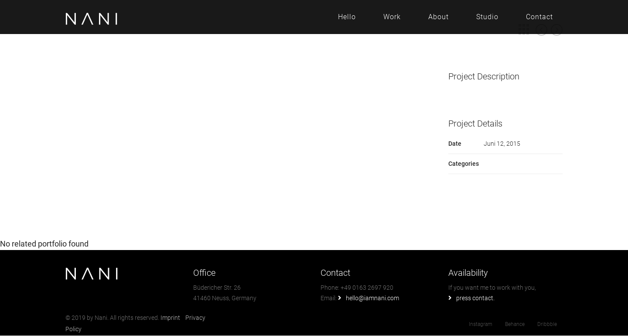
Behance (515, 324)
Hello (347, 17)
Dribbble (547, 324)
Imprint (170, 317)
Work (392, 17)
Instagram (480, 324)
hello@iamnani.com (372, 298)
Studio (487, 17)
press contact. (475, 298)
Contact (539, 17)
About (438, 17)
